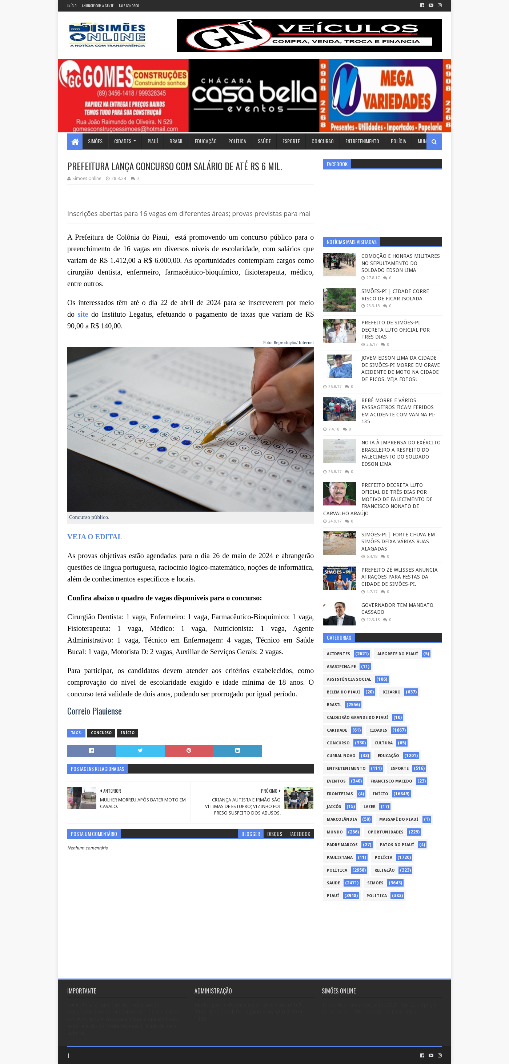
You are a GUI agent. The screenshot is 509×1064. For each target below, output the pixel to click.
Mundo (425, 141)
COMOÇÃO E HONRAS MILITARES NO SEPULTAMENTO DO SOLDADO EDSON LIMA (400, 263)
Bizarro (391, 692)
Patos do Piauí (397, 845)
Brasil (176, 141)
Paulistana (340, 857)
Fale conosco (129, 5)
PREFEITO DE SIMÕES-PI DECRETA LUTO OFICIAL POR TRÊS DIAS (395, 330)
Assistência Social (349, 679)
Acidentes (338, 654)
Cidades (122, 141)
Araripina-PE (341, 666)
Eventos (336, 781)
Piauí (153, 141)
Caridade (337, 730)
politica (376, 895)
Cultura (383, 743)
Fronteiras (340, 794)
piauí (333, 895)
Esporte (291, 141)
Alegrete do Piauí (397, 654)
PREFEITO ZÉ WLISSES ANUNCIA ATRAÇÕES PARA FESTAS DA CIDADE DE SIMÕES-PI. (399, 577)
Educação (206, 141)
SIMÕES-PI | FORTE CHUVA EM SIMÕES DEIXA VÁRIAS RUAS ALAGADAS (398, 542)
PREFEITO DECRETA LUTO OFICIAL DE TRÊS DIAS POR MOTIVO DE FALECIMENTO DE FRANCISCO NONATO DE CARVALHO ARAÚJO (378, 499)
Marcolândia (342, 819)
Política (237, 141)
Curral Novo (341, 755)
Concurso (323, 141)
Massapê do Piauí (398, 819)
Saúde (264, 141)
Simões (95, 141)
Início (71, 5)
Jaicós (334, 806)
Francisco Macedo (391, 781)
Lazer (370, 806)
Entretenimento (362, 141)
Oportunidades (386, 832)
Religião (384, 870)
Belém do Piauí (343, 692)
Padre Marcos (342, 845)
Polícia (398, 141)
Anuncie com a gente (97, 5)
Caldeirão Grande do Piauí (357, 717)
